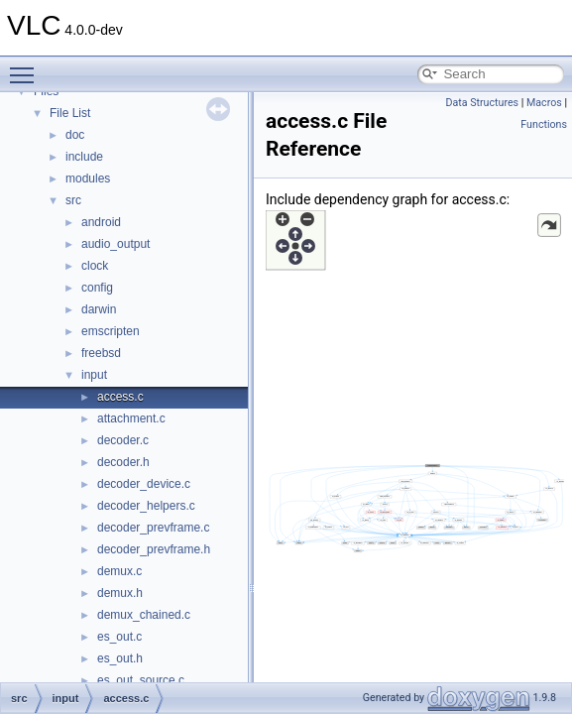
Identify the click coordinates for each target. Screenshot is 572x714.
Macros (544, 102)
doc (74, 135)
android (101, 222)
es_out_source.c (140, 680)
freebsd (101, 353)
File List (70, 113)
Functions (543, 124)
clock (94, 266)
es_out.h (120, 658)
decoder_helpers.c (146, 506)
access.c (120, 397)
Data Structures (481, 102)
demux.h (120, 593)
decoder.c (123, 440)
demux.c (119, 571)
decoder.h (123, 462)
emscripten (110, 331)
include (84, 157)
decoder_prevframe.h (153, 549)
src (73, 200)
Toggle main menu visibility (27, 66)
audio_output (115, 244)
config (97, 288)
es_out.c (119, 637)
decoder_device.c (143, 484)
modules (87, 178)
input (94, 375)
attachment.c (131, 418)
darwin (98, 309)
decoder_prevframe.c (153, 528)
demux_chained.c (143, 615)
